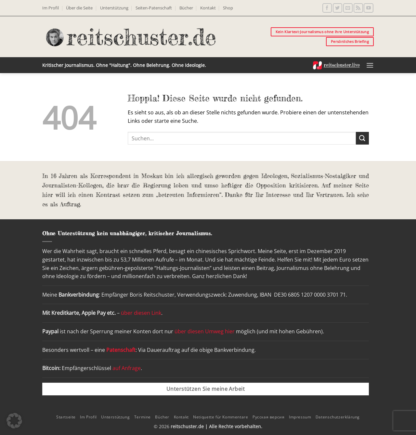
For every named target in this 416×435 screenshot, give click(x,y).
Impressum (300, 417)
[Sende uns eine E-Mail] (348, 8)
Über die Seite (79, 8)
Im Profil (50, 8)
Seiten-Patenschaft (154, 8)
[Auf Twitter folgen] (337, 8)
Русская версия (269, 417)
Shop (228, 8)
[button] (370, 65)
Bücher (186, 8)
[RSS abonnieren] (358, 8)
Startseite (66, 417)
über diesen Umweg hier (205, 331)
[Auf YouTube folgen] (368, 8)
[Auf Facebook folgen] (327, 8)
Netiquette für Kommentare (220, 417)
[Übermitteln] (362, 138)
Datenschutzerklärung (338, 417)
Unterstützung (114, 8)
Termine (142, 417)
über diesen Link (141, 312)
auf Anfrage (126, 368)
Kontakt (208, 8)
